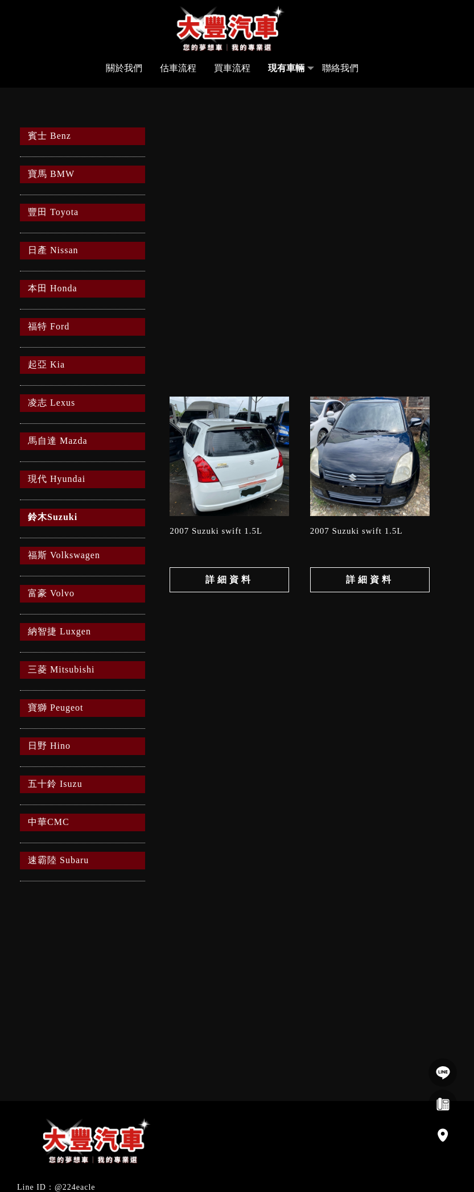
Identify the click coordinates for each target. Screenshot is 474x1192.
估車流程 (178, 68)
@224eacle (75, 1187)
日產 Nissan (53, 250)
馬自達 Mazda (58, 441)
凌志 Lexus (51, 402)
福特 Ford (48, 326)
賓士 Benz (49, 136)
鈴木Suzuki (52, 517)
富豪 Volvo (51, 593)
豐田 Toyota (53, 212)
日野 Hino (49, 745)
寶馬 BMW (51, 174)
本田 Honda (52, 288)
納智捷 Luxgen (59, 631)
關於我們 (124, 68)
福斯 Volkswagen (64, 555)
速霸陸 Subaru (58, 860)
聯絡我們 (340, 68)
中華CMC (48, 822)
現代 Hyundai (56, 479)
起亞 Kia (46, 364)
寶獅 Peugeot (56, 707)
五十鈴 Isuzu (55, 784)
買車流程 (232, 68)
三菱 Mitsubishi (61, 669)
